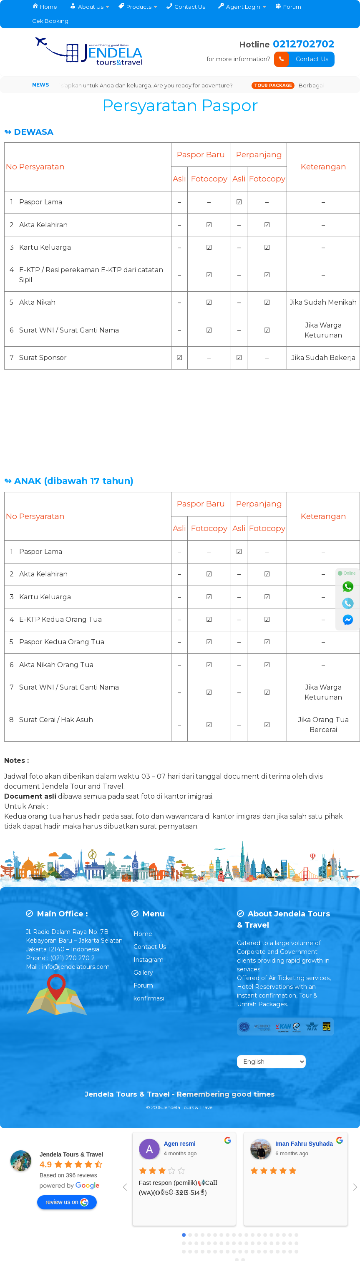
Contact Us (301, 59)
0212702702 (304, 44)
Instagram (148, 959)
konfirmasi (148, 998)
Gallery (143, 972)
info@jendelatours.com (76, 967)
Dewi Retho (166, 1143)
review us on (66, 1202)
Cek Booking (50, 20)
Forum (143, 985)
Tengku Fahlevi (283, 1143)
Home (142, 934)
